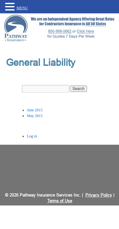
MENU (22, 8)
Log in (32, 136)
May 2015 (35, 116)
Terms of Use (59, 200)
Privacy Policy (98, 195)
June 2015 (35, 110)
